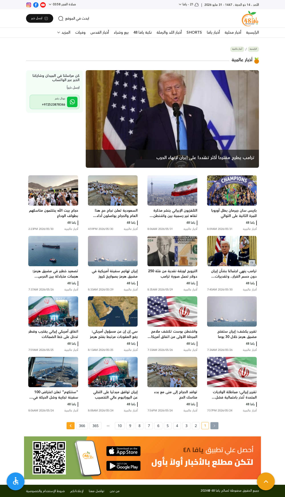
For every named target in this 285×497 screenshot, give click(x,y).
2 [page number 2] (196, 425)
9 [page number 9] (130, 425)
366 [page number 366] (82, 425)
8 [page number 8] (139, 425)
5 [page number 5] (168, 425)
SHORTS (194, 32)
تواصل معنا (96, 491)
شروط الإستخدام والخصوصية (45, 491)
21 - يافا (190, 4)
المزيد (65, 32)
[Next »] (70, 425)
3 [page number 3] (186, 425)
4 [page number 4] (177, 425)
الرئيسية (252, 32)
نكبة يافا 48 (142, 32)
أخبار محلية (233, 32)
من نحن (115, 491)
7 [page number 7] (149, 425)
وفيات (80, 32)
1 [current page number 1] (203, 426)
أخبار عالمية (237, 49)
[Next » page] (71, 425)
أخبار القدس (99, 32)
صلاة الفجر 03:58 (64, 4)
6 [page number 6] (158, 425)
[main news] (172, 119)
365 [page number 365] (95, 425)
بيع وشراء (121, 32)
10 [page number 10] (120, 425)
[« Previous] (214, 425)
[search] (73, 18)
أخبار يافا (213, 32)
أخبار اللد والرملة (169, 32)
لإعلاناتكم (76, 491)
